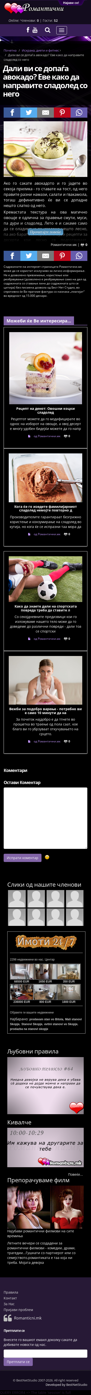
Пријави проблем (18, 1309)
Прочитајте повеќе (45, 232)
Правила (11, 1292)
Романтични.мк (64, 244)
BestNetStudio (76, 1384)
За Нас (9, 1304)
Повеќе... (75, 1174)
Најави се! (71, 3)
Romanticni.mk (27, 1318)
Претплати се (18, 1361)
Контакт (10, 1298)
